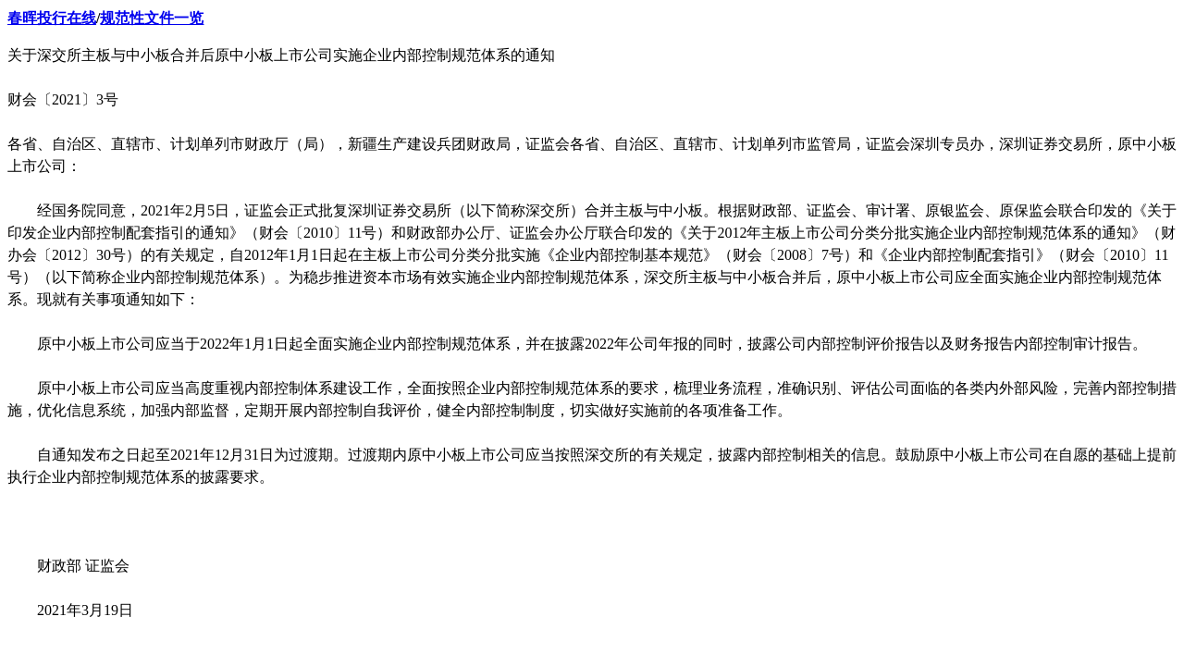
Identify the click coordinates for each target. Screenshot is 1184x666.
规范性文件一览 (152, 18)
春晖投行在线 (51, 18)
